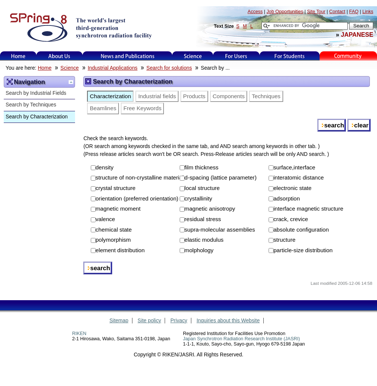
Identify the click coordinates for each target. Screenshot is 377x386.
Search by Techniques (31, 105)
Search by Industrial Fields (36, 93)
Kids (348, 56)
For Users (236, 56)
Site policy (149, 320)
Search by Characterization (37, 117)
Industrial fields (157, 96)
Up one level (71, 82)
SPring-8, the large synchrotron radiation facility (80, 27)
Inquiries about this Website (228, 320)
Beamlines (103, 108)
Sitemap (119, 320)
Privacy (178, 320)
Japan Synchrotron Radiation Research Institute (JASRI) (241, 338)
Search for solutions (169, 68)
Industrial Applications (113, 68)
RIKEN (79, 333)
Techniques (266, 96)
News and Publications (127, 56)
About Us (59, 56)
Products (194, 96)
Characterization (110, 96)
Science (193, 56)
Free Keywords (142, 108)
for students (290, 56)
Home (18, 56)
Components (229, 96)
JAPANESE (357, 34)
